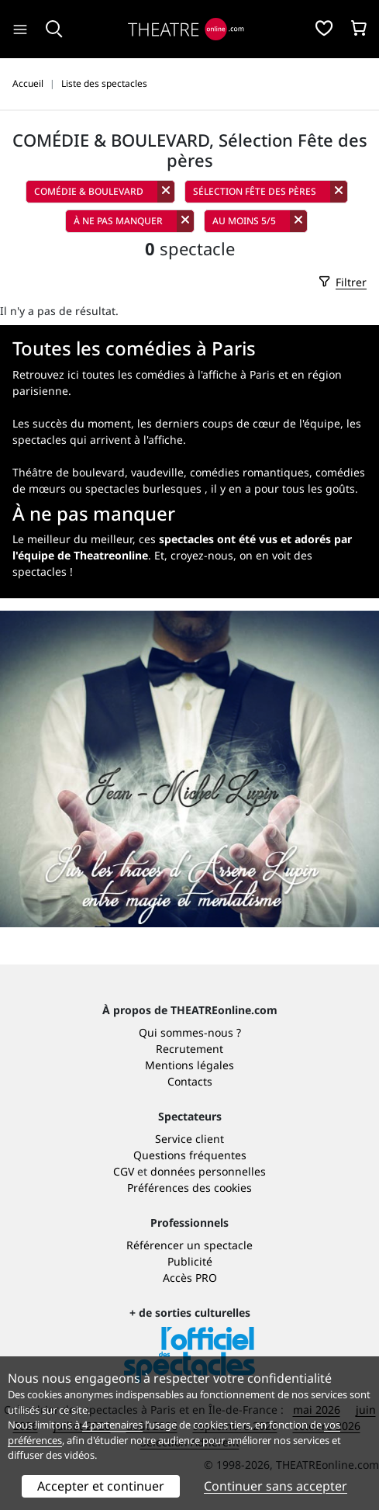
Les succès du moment (71, 423)
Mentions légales (189, 1065)
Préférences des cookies (189, 1187)
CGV (123, 1171)
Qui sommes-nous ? (190, 1032)
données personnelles (208, 1171)
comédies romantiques (249, 472)
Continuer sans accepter (275, 1485)
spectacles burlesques (143, 488)
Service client (189, 1138)
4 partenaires (112, 1425)
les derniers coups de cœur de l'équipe (238, 423)
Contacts (189, 1081)
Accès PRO (190, 1277)
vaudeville (157, 472)
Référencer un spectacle (189, 1245)
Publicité (189, 1261)
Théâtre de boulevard (68, 472)
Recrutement (189, 1048)
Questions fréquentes (189, 1155)
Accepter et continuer (100, 1485)
